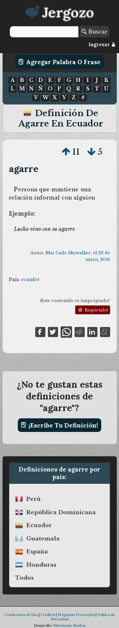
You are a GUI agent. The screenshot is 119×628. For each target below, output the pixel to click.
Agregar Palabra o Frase (59, 62)
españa (37, 551)
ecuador (30, 279)
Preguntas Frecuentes (76, 615)
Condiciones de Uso (21, 615)
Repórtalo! (92, 310)
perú (33, 499)
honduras (41, 564)
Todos (24, 577)
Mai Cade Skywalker (68, 252)
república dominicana (61, 512)
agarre (23, 169)
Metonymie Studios (69, 625)
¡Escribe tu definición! (59, 425)
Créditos (48, 615)
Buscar (94, 31)
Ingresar (102, 44)
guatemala (43, 538)
